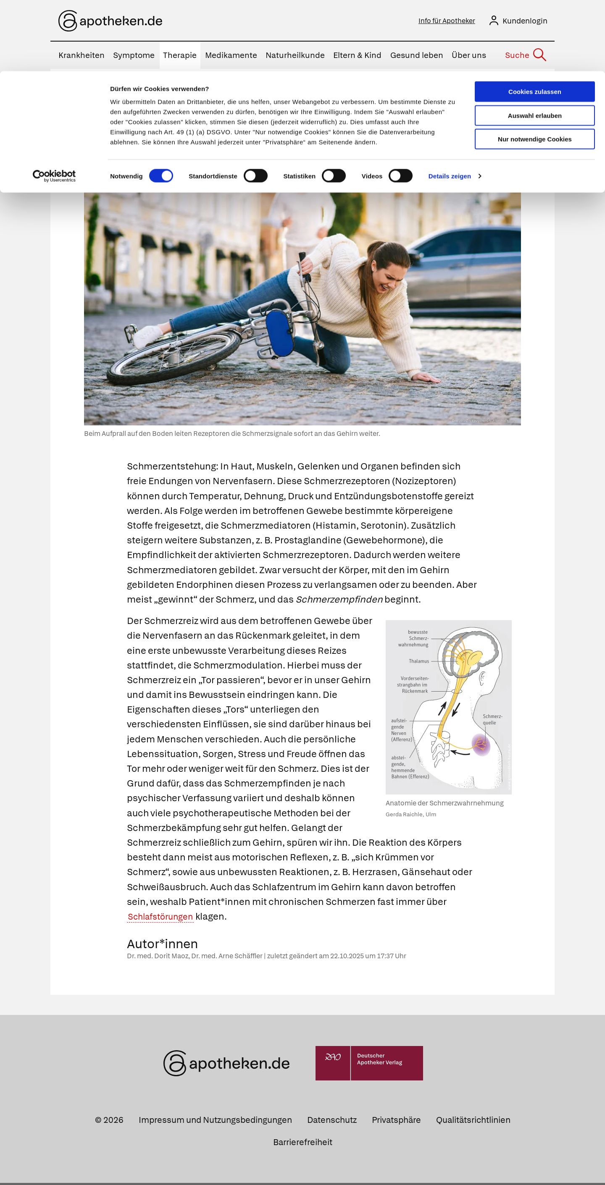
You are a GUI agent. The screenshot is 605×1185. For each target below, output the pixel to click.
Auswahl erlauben (535, 44)
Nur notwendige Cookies (535, 67)
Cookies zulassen (534, 20)
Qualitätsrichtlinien (473, 1122)
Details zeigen (450, 104)
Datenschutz (332, 1122)
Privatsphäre (396, 1122)
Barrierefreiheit (302, 1144)
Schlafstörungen (164, 918)
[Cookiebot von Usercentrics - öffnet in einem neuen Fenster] (54, 105)
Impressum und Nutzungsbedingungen (215, 1122)
